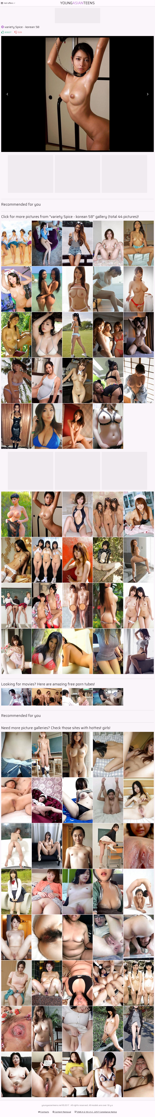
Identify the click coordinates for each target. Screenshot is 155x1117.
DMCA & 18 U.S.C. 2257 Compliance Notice (95, 1112)
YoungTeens (77, 3)
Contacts (43, 1112)
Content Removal (62, 1112)
